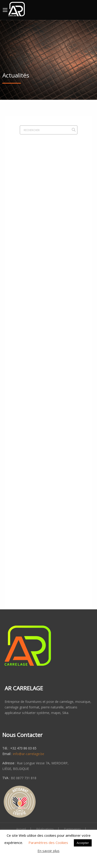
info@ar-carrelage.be (28, 754)
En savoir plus (48, 850)
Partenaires (72, 828)
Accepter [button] (83, 843)
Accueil (21, 828)
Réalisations (45, 828)
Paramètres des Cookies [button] (48, 842)
